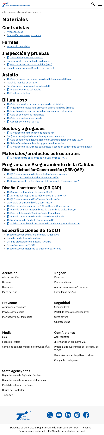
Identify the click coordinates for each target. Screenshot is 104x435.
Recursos (59, 277)
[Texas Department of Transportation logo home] (16, 4)
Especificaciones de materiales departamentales (33, 234)
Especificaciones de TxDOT (21, 245)
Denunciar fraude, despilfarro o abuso (74, 355)
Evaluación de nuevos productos (24, 35)
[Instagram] (77, 415)
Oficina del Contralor (13, 390)
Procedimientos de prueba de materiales (28, 61)
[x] (50, 415)
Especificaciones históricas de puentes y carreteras (34, 248)
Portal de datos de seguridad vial (71, 311)
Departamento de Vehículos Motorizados (24, 380)
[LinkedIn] (68, 415)
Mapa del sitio (9, 292)
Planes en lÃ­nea (63, 282)
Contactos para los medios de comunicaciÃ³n (26, 346)
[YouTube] (59, 415)
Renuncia (86, 427)
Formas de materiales (18, 46)
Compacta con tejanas (66, 360)
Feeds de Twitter (11, 341)
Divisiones (7, 287)
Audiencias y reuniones (14, 307)
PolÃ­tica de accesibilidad (32, 431)
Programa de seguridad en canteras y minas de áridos (35, 136)
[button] (93, 4)
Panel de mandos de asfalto (22, 82)
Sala (4, 336)
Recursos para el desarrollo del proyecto (22, 12)
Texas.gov (7, 394)
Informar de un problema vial (70, 341)
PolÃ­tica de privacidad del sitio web (66, 431)
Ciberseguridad (62, 321)
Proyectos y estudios (13, 311)
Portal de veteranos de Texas (17, 385)
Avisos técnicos (15, 31)
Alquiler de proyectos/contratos (71, 287)
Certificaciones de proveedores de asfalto (29, 86)
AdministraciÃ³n (10, 277)
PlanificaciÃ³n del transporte (17, 316)
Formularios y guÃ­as (65, 292)
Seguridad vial (61, 307)
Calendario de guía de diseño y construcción (30, 202)
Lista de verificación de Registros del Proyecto (31, 68)
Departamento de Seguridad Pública (21, 375)
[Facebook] (86, 415)
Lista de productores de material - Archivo (29, 241)
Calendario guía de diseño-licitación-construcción (33, 177)
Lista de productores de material (24, 238)
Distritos (6, 282)
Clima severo (61, 316)
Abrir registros (61, 336)
